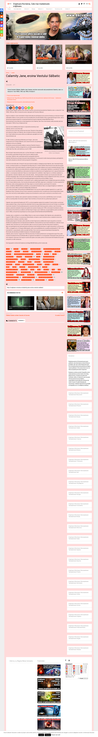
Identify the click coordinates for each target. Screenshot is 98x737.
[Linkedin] (16, 107)
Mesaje (33, 9)
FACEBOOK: (21, 320)
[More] (31, 107)
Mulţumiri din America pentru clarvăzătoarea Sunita (21, 102)
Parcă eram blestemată (13, 95)
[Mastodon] (22, 107)
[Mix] (25, 107)
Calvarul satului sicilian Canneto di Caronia (18, 315)
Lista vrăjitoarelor (17, 9)
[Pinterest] (19, 107)
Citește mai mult (55, 735)
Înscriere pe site (58, 9)
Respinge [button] (48, 734)
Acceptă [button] (41, 734)
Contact (67, 9)
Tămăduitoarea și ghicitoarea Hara (16, 62)
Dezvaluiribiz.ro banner (25, 33)
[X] (10, 107)
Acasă (9, 9)
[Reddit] (13, 107)
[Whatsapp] (28, 107)
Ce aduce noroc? (60, 315)
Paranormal (49, 9)
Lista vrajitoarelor (42, 58)
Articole (26, 9)
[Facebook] (7, 107)
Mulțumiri (40, 9)
